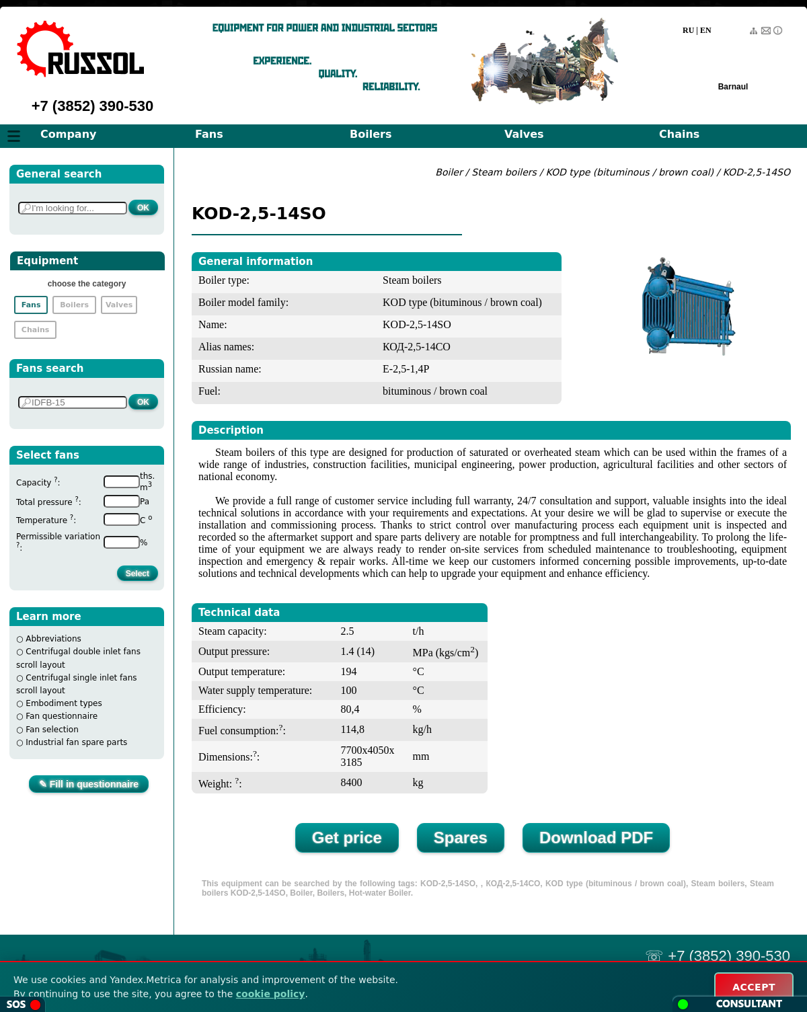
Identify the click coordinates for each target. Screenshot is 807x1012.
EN (706, 30)
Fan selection (52, 729)
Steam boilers (504, 172)
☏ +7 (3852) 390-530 (717, 955)
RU (688, 30)
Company (68, 134)
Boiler (448, 172)
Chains (679, 134)
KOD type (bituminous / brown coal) (629, 172)
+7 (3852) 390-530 (93, 106)
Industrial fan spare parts (76, 742)
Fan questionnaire (62, 716)
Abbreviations (53, 639)
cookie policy (270, 993)
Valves (524, 134)
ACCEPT (753, 987)
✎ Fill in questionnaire (89, 784)
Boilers (370, 134)
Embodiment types (64, 703)
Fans (209, 134)
